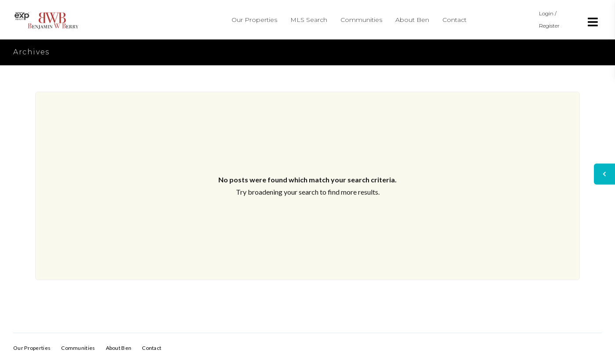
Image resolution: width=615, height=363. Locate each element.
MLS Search (308, 20)
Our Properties (254, 20)
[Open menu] (593, 22)
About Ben (412, 20)
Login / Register (549, 19)
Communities (361, 20)
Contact (454, 20)
